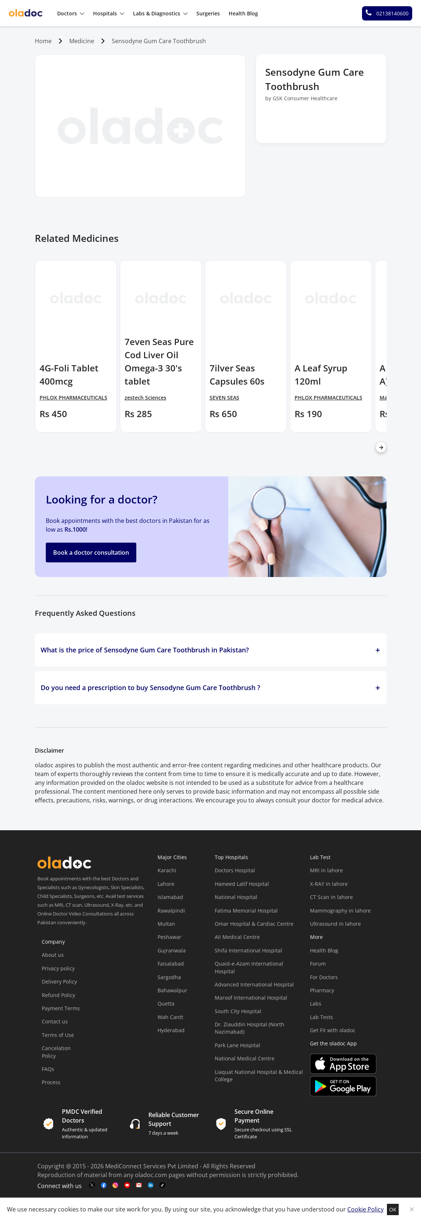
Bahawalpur (172, 990)
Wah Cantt (170, 1017)
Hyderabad (171, 1030)
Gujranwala (172, 950)
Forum (318, 963)
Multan (166, 923)
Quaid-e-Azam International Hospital (249, 967)
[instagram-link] (115, 1185)
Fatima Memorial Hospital (246, 910)
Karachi (167, 870)
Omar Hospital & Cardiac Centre (254, 923)
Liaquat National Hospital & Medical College (259, 1075)
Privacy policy (58, 968)
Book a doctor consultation (91, 552)
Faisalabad (171, 963)
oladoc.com (151, 1175)
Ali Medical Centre (237, 936)
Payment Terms (61, 1008)
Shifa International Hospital (248, 950)
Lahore (166, 883)
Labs (315, 1003)
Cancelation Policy (56, 1052)
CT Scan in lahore (331, 897)
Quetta (166, 1003)
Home (43, 41)
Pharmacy (322, 990)
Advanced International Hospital (254, 984)
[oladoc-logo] (26, 13)
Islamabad (170, 897)
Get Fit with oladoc (332, 1030)
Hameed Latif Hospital (242, 883)
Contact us (55, 1021)
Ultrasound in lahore (335, 923)
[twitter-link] (92, 1185)
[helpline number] (387, 13)
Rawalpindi (171, 910)
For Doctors (324, 977)
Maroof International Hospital (251, 997)
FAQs (48, 1068)
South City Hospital (238, 1011)
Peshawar (169, 936)
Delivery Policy (59, 981)
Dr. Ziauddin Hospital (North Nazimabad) (249, 1028)
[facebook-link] (104, 1185)
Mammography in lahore (340, 910)
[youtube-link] (127, 1185)
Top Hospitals (231, 857)
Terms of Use (58, 1034)
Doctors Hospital (235, 870)
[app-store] (343, 1071)
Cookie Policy (365, 1209)
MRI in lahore (326, 870)
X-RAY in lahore (329, 883)
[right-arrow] (381, 447)
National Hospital (236, 897)
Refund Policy (58, 995)
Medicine (81, 41)
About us (53, 954)
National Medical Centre (244, 1058)
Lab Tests (321, 1017)
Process (51, 1082)
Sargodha (169, 977)
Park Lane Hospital (237, 1045)
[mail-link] (139, 1185)
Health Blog (324, 950)
